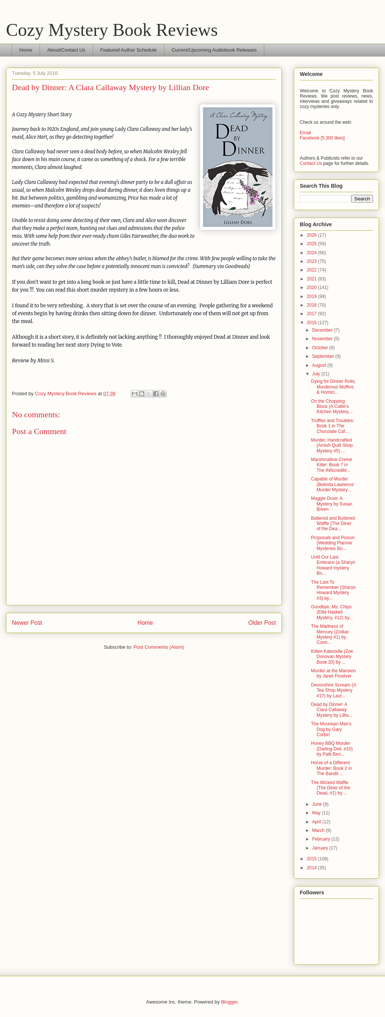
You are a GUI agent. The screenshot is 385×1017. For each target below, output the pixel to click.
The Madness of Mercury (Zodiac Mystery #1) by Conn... (330, 634)
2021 (312, 279)
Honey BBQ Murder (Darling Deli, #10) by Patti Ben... (332, 749)
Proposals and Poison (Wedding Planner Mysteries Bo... (333, 543)
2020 (312, 287)
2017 (312, 313)
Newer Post (27, 623)
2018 (312, 305)
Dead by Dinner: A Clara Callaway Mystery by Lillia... (331, 710)
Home (26, 50)
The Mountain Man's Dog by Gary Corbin (331, 729)
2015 (312, 858)
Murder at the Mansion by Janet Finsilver (333, 673)
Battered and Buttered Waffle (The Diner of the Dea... (333, 524)
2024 (312, 252)
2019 (312, 296)
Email (305, 132)
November (323, 338)
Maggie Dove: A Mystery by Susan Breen (331, 504)
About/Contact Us (66, 50)
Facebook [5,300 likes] (322, 138)
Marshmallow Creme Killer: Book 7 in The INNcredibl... (331, 465)
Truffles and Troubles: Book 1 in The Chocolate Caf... (332, 426)
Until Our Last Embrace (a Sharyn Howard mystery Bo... (333, 565)
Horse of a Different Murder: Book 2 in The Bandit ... (331, 768)
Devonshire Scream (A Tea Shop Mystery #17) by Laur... (333, 690)
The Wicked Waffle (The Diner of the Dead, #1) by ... (330, 788)
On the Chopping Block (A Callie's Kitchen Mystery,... (332, 407)
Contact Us (311, 163)
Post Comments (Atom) (158, 647)
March (319, 830)
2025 (312, 243)
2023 (312, 261)
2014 (312, 867)
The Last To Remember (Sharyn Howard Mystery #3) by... (333, 590)
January (320, 848)
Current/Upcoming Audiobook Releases (214, 50)
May (317, 812)
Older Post (262, 623)
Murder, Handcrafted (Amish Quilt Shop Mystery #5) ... (332, 445)
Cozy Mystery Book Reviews (112, 30)
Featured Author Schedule (128, 50)
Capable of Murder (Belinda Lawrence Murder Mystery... (332, 484)
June (317, 804)
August (319, 365)
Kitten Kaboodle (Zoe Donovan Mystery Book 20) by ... (332, 657)
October (320, 347)
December (323, 330)
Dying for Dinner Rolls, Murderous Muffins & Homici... (333, 387)
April (317, 821)
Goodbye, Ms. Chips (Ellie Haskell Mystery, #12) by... (332, 612)
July (316, 374)
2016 (312, 322)
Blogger (229, 1002)
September (323, 356)
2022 (312, 270)
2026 (312, 235)
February (321, 839)
